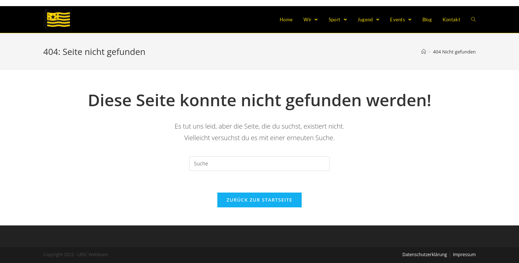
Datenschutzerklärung (424, 254)
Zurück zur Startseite (260, 200)
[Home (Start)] (423, 51)
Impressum (464, 254)
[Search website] (473, 19)
